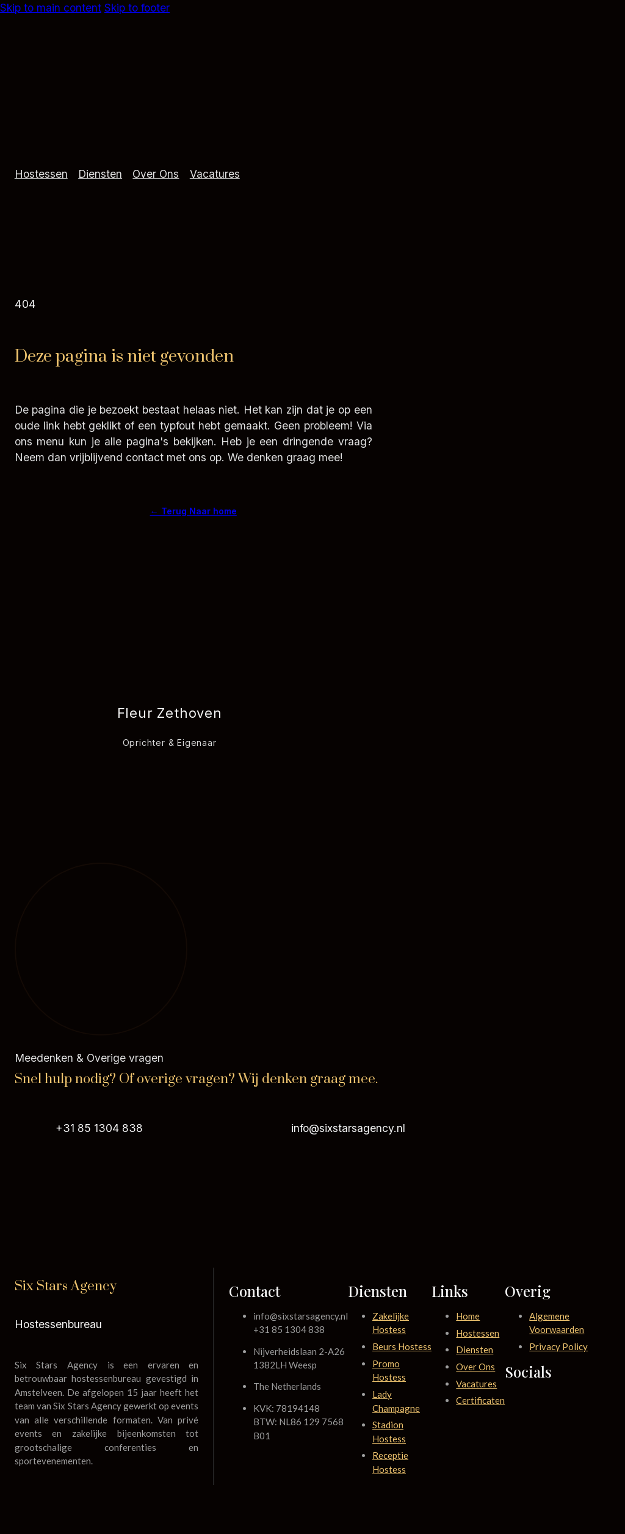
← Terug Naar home (193, 511)
